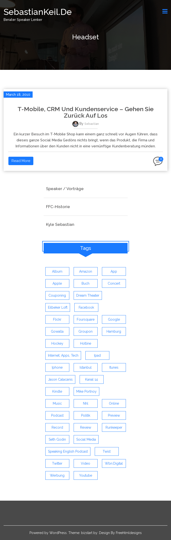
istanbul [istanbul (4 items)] (86, 367)
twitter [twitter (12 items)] (57, 463)
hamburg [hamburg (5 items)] (113, 331)
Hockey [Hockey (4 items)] (57, 343)
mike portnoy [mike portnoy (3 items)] (86, 391)
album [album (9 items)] (57, 271)
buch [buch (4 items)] (85, 283)
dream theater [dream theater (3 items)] (87, 295)
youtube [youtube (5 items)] (85, 475)
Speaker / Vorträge (65, 188)
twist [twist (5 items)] (107, 451)
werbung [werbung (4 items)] (57, 475)
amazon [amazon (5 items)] (85, 271)
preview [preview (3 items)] (114, 415)
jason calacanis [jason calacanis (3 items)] (60, 379)
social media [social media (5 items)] (86, 439)
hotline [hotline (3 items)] (85, 343)
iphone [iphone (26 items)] (57, 367)
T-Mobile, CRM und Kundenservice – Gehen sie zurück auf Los (85, 112)
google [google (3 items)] (114, 319)
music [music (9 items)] (57, 403)
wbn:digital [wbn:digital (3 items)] (114, 463)
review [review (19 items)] (85, 427)
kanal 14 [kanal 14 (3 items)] (91, 379)
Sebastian (91, 124)
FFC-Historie (58, 206)
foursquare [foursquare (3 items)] (85, 319)
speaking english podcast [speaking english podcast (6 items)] (68, 451)
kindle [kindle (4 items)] (57, 391)
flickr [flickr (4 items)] (57, 319)
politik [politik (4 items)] (85, 415)
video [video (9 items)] (85, 463)
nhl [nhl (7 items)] (85, 403)
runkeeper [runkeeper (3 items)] (114, 427)
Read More (21, 161)
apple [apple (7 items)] (57, 283)
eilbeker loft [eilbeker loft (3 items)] (57, 307)
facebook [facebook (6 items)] (86, 307)
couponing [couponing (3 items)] (57, 295)
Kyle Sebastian (60, 224)
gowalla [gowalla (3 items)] (57, 331)
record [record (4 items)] (57, 427)
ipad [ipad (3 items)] (97, 355)
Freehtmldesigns (129, 533)
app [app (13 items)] (114, 271)
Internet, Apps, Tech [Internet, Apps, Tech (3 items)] (63, 355)
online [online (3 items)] (114, 403)
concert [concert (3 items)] (114, 283)
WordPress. (58, 533)
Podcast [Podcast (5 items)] (57, 415)
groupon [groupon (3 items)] (85, 331)
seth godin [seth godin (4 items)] (57, 439)
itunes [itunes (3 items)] (113, 367)
